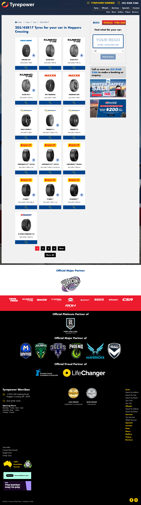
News (114, 12)
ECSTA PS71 (74, 60)
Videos (127, 12)
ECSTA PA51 (50, 60)
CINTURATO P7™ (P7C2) (26, 164)
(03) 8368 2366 (130, 3)
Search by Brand (131, 398)
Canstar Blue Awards (10, 450)
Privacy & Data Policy (15, 501)
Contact (136, 8)
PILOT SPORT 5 (26, 129)
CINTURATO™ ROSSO (74, 164)
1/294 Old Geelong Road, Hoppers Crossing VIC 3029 (18, 395)
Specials (125, 8)
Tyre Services (130, 417)
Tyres (96, 8)
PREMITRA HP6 (74, 95)
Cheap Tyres (7, 455)
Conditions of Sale (27, 501)
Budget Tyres (7, 453)
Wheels (105, 8)
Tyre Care (128, 400)
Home (18, 22)
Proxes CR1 (26, 60)
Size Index (6, 447)
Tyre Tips (128, 403)
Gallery (120, 12)
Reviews (135, 12)
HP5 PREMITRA (50, 95)
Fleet (108, 12)
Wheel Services (131, 420)
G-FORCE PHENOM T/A (26, 234)
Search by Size (130, 395)
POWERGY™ (74, 199)
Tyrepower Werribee (101, 3)
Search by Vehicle (131, 392)
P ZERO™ (26, 199)
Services (115, 8)
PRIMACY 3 (50, 129)
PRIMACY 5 (74, 129)
